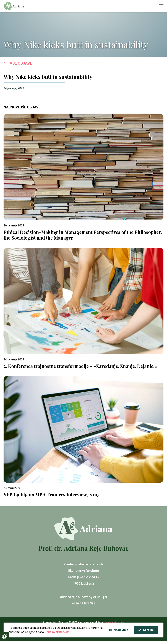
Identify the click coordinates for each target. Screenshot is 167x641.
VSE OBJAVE (18, 63)
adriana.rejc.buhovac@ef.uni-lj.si (83, 597)
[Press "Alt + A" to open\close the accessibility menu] (4, 636)
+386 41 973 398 (83, 603)
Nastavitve (118, 630)
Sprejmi (146, 630)
